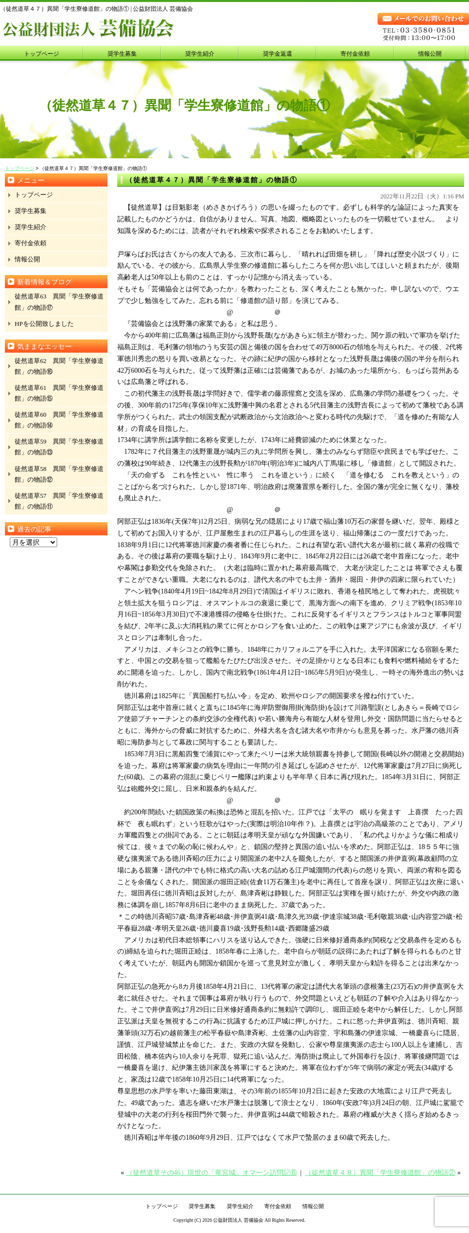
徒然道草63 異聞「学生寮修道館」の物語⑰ (59, 302)
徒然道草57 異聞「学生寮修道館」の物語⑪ (59, 501)
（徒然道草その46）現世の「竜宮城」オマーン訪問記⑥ (211, 1172)
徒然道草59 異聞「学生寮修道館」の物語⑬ (59, 447)
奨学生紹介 (199, 53)
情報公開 (430, 53)
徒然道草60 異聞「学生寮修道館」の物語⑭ (59, 420)
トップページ (41, 53)
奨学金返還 (277, 53)
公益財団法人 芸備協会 (238, 1220)
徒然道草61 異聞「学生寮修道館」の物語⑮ (59, 393)
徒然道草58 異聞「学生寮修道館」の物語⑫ (59, 474)
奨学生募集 (122, 53)
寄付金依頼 (355, 53)
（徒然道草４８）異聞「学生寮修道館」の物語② (380, 1172)
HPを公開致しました (44, 323)
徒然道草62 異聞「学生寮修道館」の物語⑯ (59, 366)
